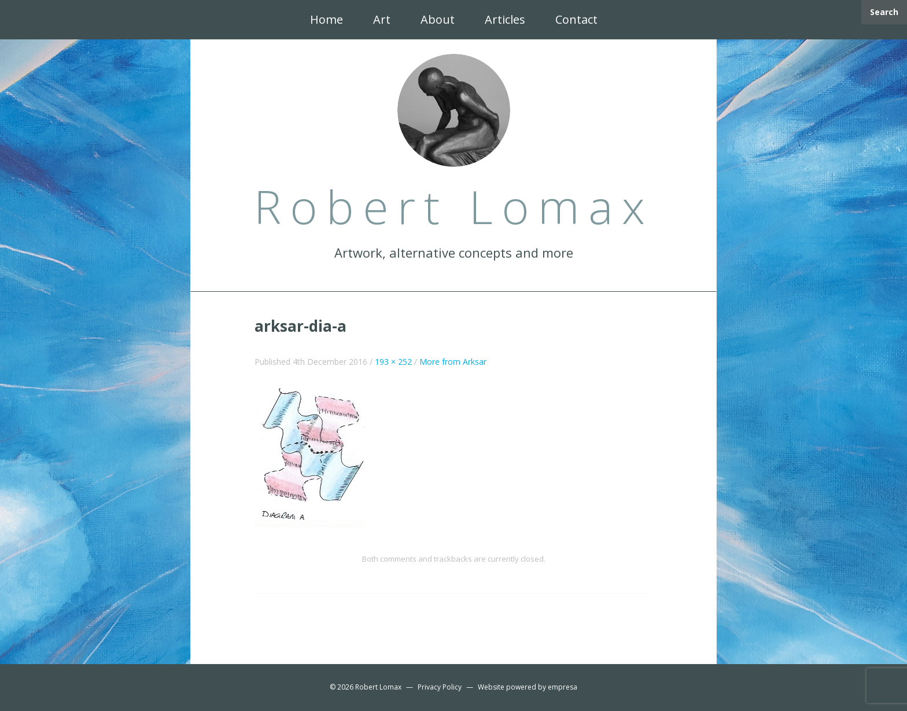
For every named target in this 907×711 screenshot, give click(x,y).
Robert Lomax (378, 687)
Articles (505, 19)
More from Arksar (452, 361)
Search (884, 11)
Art (381, 19)
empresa (562, 687)
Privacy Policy (440, 687)
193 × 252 (393, 361)
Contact (576, 19)
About (438, 19)
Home (326, 19)
